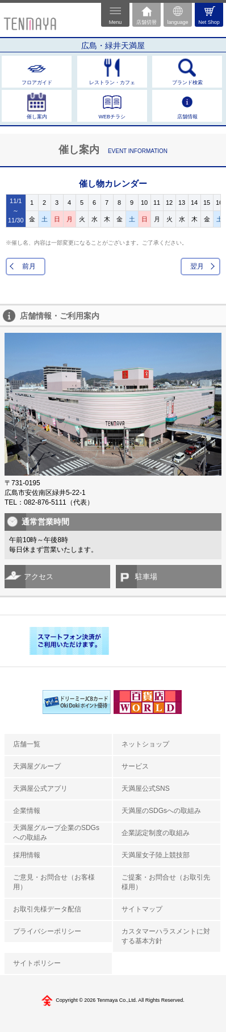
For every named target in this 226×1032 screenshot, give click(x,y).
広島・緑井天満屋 (113, 45)
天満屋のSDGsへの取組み (161, 811)
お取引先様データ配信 (47, 909)
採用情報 (26, 855)
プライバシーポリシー (47, 931)
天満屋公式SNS (146, 788)
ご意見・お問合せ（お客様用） (54, 882)
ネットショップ (145, 744)
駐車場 (146, 576)
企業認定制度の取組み (156, 833)
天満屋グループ (37, 766)
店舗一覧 (26, 744)
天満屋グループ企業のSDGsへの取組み (56, 832)
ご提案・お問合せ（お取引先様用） (166, 882)
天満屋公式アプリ (40, 788)
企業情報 (26, 811)
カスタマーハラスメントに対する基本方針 (166, 936)
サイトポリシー (37, 963)
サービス (135, 766)
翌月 (197, 266)
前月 (29, 266)
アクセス (38, 576)
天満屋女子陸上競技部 (156, 855)
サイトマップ (142, 909)
